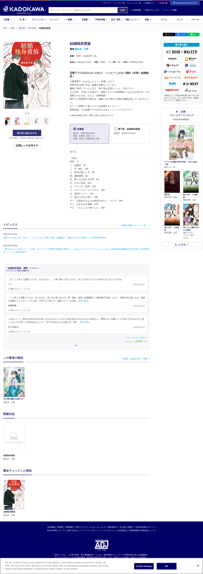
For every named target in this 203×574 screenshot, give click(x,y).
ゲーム (164, 19)
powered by (136, 341)
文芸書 (7, 19)
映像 (148, 19)
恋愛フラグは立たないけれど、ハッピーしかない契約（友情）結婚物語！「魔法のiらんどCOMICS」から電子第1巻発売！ (55, 238)
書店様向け (113, 497)
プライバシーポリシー (89, 500)
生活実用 (117, 19)
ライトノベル (39, 19)
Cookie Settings (144, 566)
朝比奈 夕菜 (81, 49)
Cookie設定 (122, 500)
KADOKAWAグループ (145, 497)
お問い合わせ (72, 500)
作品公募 (163, 3)
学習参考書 (101, 19)
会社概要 (51, 497)
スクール (195, 19)
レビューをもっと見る (135, 338)
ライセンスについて (97, 497)
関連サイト (150, 3)
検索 (122, 10)
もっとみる (180, 244)
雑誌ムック (133, 19)
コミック (54, 19)
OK (166, 566)
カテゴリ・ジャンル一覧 (114, 3)
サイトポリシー (108, 500)
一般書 (70, 19)
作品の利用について (55, 500)
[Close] (197, 565)
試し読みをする (27, 133)
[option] (15, 441)
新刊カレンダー (151, 10)
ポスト (170, 34)
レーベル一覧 (135, 3)
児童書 (86, 19)
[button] (52, 121)
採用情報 (69, 497)
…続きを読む (83, 301)
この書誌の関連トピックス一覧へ (133, 225)
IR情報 (60, 497)
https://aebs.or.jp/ (90, 530)
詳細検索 (136, 10)
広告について (80, 497)
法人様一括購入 (126, 497)
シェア (182, 34)
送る (194, 34)
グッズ (180, 19)
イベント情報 (169, 10)
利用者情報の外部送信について (142, 500)
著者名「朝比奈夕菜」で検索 (135, 359)
